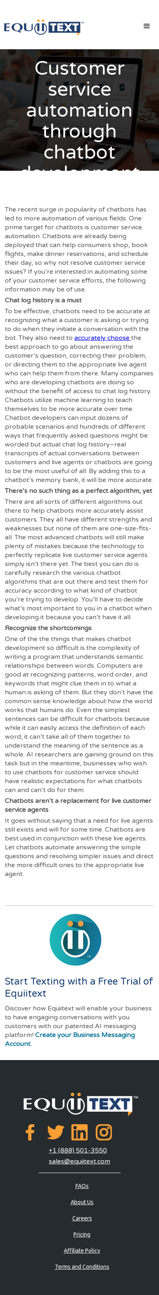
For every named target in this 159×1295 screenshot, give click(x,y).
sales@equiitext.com (79, 1161)
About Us (82, 1202)
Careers (82, 1218)
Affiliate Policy (82, 1250)
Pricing (81, 1234)
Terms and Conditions (82, 1267)
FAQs (82, 1186)
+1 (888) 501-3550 (78, 1150)
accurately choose (102, 338)
